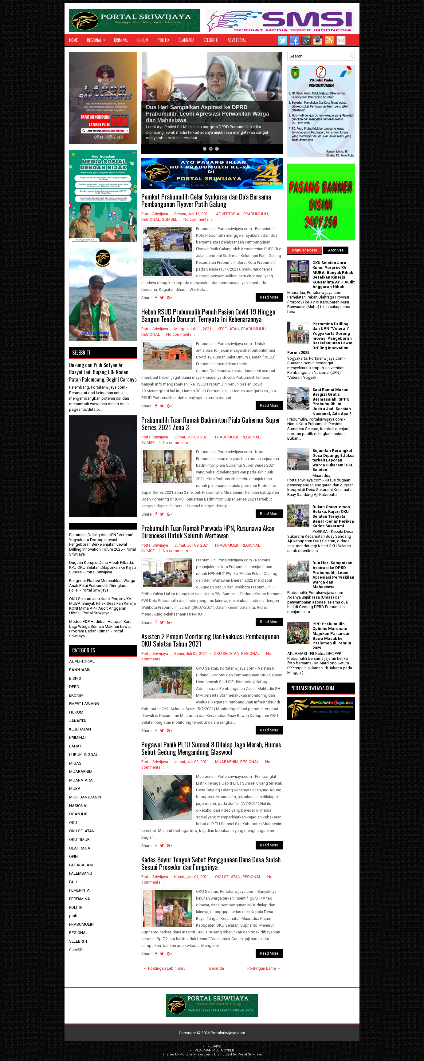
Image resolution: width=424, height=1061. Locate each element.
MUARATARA (81, 780)
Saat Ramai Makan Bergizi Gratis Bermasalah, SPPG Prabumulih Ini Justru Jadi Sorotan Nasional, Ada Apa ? (331, 401)
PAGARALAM (81, 865)
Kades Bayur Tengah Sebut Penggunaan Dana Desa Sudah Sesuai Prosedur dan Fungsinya (211, 863)
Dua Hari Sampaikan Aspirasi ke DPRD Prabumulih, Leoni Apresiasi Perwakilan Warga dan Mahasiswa (207, 113)
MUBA (74, 788)
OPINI (74, 856)
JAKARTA (77, 721)
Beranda (216, 968)
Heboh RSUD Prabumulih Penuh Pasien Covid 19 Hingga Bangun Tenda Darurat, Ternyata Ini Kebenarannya (208, 315)
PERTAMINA (79, 899)
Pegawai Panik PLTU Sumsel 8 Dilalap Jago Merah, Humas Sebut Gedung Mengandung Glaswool (211, 748)
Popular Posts (304, 250)
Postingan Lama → (264, 968)
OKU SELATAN (226, 653)
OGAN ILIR (78, 814)
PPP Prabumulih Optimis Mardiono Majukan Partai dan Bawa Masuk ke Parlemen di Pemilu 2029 (331, 636)
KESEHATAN (228, 329)
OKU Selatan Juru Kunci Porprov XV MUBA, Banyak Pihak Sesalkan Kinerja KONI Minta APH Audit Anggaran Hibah (102, 606)
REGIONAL (98, 38)
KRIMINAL (121, 40)
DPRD (74, 686)
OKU (73, 822)
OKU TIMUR (79, 839)
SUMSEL (169, 219)
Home (73, 40)
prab (73, 915)
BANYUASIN (80, 669)
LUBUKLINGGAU (84, 754)
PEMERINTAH (80, 890)
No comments (196, 219)
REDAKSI (214, 1046)
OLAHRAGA (186, 40)
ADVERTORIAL (228, 214)
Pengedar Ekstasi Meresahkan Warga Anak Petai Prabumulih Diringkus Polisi (102, 585)
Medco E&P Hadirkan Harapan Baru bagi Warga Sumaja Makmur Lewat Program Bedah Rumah (100, 626)
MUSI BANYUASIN (85, 797)
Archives (336, 250)
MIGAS (75, 763)
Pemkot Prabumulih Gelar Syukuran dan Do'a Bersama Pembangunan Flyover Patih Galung (206, 200)
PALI (73, 882)
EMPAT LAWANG (84, 703)
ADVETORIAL (237, 40)
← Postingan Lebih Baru (164, 968)
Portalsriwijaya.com (228, 1033)
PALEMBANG (80, 873)
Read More (269, 297)
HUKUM (142, 40)
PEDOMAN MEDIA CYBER (214, 1050)
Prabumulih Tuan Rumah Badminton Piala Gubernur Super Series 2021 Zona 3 (210, 423)
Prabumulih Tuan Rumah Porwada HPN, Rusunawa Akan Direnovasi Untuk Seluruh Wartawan (207, 531)
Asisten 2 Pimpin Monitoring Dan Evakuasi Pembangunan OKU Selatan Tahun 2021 (210, 639)
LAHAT (75, 746)
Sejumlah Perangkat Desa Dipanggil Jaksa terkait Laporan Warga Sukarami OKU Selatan (333, 460)
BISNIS (75, 678)
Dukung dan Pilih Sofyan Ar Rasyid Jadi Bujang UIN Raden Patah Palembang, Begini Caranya (103, 372)
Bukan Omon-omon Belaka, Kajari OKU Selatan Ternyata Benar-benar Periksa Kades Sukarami (333, 516)
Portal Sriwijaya (250, 1054)
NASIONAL (78, 805)
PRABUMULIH (255, 214)
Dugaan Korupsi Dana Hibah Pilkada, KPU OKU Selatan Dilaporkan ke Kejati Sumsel (102, 567)
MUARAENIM (226, 761)
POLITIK (163, 40)
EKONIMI (76, 695)
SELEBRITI (210, 40)
